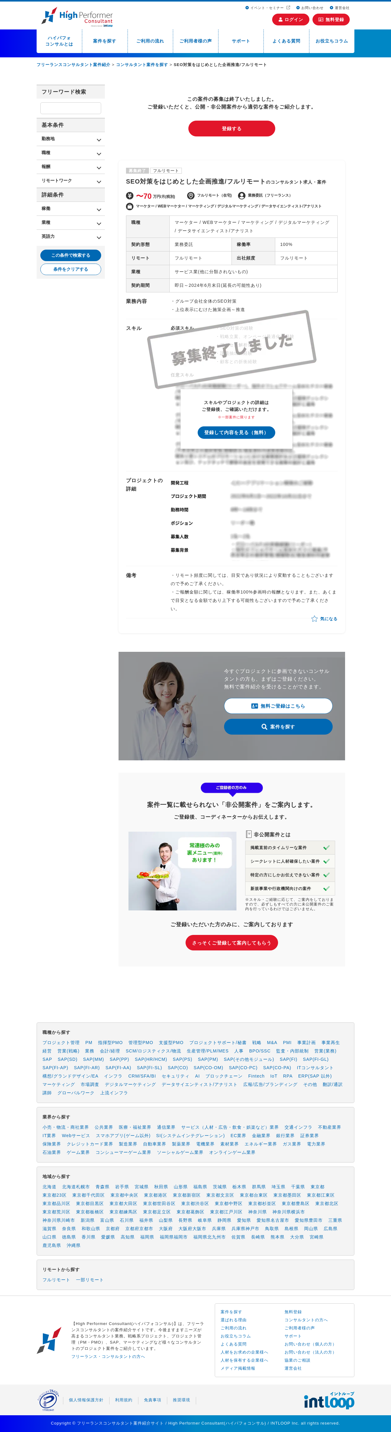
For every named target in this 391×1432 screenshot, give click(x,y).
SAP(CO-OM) (208, 1067)
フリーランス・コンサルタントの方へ (108, 1356)
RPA (288, 1076)
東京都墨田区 (287, 1195)
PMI (287, 1042)
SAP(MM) (93, 1059)
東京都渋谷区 (195, 1203)
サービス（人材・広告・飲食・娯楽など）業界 (230, 1127)
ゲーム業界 (78, 1152)
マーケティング (59, 1084)
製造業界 (128, 1143)
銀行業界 (285, 1135)
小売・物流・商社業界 (66, 1127)
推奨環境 (181, 1400)
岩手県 (122, 1186)
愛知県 (244, 1220)
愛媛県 (108, 1236)
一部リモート (90, 1279)
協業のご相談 (298, 1360)
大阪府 (166, 1228)
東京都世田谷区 (159, 1203)
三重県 (335, 1220)
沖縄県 (74, 1245)
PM (88, 1042)
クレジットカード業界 (90, 1143)
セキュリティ (176, 1076)
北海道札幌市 (76, 1186)
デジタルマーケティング (130, 1084)
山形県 (181, 1186)
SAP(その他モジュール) (249, 1059)
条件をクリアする (70, 269)
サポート (241, 40)
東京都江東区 (321, 1195)
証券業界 (309, 1135)
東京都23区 (55, 1195)
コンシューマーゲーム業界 (123, 1152)
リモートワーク (57, 180)
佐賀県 (238, 1236)
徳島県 (69, 1236)
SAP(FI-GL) (316, 1059)
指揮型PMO (110, 1042)
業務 (89, 1050)
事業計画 (306, 1042)
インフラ (113, 1076)
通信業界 (166, 1127)
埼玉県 (278, 1186)
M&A (272, 1042)
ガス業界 (292, 1143)
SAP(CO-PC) (243, 1067)
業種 (46, 222)
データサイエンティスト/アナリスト (200, 1084)
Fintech (256, 1076)
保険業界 (52, 1143)
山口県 (49, 1236)
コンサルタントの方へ (306, 1320)
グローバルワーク (76, 1092)
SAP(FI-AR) (87, 1067)
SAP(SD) (68, 1059)
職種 (46, 152)
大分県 (297, 1236)
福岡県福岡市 (174, 1236)
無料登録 (331, 19)
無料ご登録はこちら (278, 706)
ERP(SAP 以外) (315, 1076)
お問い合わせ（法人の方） (311, 1352)
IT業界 (49, 1135)
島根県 (292, 1228)
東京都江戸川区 (226, 1211)
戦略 (257, 1042)
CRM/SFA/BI (142, 1076)
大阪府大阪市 (192, 1228)
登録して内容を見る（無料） (236, 432)
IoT (273, 1076)
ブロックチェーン (224, 1076)
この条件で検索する (70, 255)
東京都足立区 (157, 1211)
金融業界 (261, 1135)
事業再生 (330, 1042)
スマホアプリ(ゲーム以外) (123, 1135)
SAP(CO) (178, 1067)
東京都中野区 (229, 1203)
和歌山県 (91, 1228)
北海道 (49, 1186)
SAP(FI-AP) (55, 1067)
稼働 (46, 208)
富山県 (107, 1220)
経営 (47, 1050)
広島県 (331, 1228)
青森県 (103, 1186)
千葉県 (298, 1186)
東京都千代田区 (88, 1195)
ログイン (291, 19)
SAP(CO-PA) (277, 1067)
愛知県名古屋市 (273, 1220)
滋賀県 (49, 1228)
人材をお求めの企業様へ (244, 1352)
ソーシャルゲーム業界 (180, 1152)
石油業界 (52, 1152)
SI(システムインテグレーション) (190, 1135)
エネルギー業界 (261, 1143)
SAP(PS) (182, 1059)
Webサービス (76, 1135)
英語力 (48, 236)
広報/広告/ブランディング (270, 1084)
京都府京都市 (139, 1228)
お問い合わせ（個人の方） (311, 1344)
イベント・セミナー (265, 8)
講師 (47, 1092)
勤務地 (48, 138)
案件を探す (104, 40)
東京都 (318, 1186)
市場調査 (90, 1084)
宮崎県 (317, 1236)
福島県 (200, 1186)
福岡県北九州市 (209, 1236)
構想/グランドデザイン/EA (70, 1076)
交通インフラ (298, 1127)
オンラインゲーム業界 (232, 1152)
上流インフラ (114, 1092)
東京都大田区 (123, 1203)
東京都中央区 (124, 1195)
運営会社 (340, 8)
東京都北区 (327, 1203)
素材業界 (229, 1143)
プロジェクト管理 (61, 1042)
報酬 (46, 166)
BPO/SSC (260, 1050)
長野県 (185, 1220)
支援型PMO (171, 1042)
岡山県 (311, 1228)
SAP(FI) (289, 1059)
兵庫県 (219, 1228)
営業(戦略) (68, 1050)
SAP (47, 1059)
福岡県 (147, 1236)
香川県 (89, 1236)
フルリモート (56, 1279)
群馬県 (259, 1186)
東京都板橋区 (90, 1211)
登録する (232, 128)
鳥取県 (272, 1228)
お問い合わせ (310, 8)
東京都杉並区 (262, 1203)
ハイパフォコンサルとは (59, 41)
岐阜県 (205, 1220)
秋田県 (161, 1186)
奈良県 (69, 1228)
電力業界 (316, 1143)
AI (197, 1076)
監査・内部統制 (292, 1050)
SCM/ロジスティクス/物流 (153, 1050)
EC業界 (238, 1135)
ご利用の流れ (150, 40)
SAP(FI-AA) (118, 1067)
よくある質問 (286, 40)
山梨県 (166, 1220)
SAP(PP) (119, 1059)
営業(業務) (325, 1050)
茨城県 (220, 1186)
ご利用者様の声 (195, 40)
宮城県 (142, 1186)
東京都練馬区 (123, 1211)
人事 (239, 1050)
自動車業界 (154, 1143)
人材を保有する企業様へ (244, 1360)
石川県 (127, 1220)
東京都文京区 (220, 1195)
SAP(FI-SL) (149, 1067)
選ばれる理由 (234, 1320)
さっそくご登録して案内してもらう (232, 942)
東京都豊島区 (296, 1203)
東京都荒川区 (56, 1211)
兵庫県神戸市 (245, 1228)
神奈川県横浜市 (288, 1211)
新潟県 (88, 1220)
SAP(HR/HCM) (151, 1059)
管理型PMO (140, 1042)
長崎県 (258, 1236)
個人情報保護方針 (86, 1400)
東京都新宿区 (187, 1195)
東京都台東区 (254, 1195)
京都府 (113, 1228)
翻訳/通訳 (333, 1084)
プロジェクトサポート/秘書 (218, 1042)
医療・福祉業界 (135, 1127)
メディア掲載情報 (238, 1368)
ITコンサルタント (315, 1067)
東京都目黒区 (90, 1203)
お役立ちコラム (332, 40)
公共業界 (104, 1127)
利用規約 (124, 1400)
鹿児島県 (52, 1245)
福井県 (146, 1220)
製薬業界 (181, 1143)
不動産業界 (329, 1127)
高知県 (128, 1236)
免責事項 (152, 1400)
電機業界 (205, 1143)
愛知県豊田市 (309, 1220)
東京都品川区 (56, 1203)
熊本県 (278, 1236)
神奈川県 (257, 1211)
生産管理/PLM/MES (208, 1050)
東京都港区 (155, 1195)
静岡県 (224, 1220)
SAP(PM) (208, 1059)
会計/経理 (110, 1050)
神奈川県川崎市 (59, 1220)
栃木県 (239, 1186)
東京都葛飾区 (190, 1211)
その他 (310, 1084)
